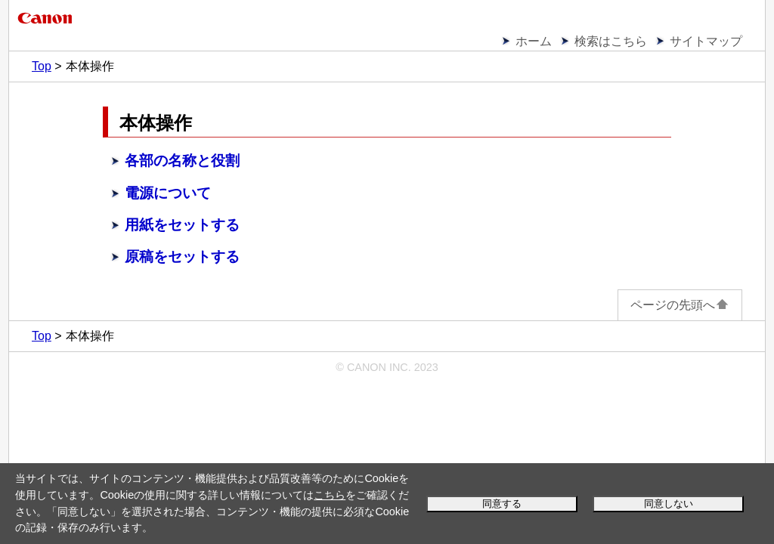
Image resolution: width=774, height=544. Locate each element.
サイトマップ (706, 41)
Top (41, 66)
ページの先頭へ (679, 304)
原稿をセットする (182, 256)
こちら (329, 495)
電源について (168, 193)
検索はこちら (610, 41)
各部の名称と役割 (182, 160)
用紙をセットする (182, 225)
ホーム (533, 41)
